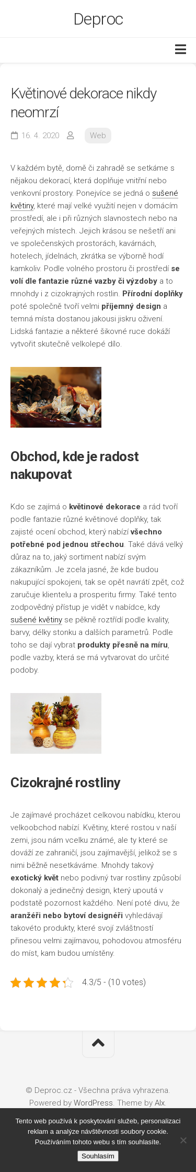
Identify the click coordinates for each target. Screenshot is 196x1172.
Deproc (98, 19)
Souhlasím (98, 1156)
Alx (160, 1103)
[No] (183, 1140)
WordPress (93, 1103)
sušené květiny (36, 619)
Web (98, 135)
